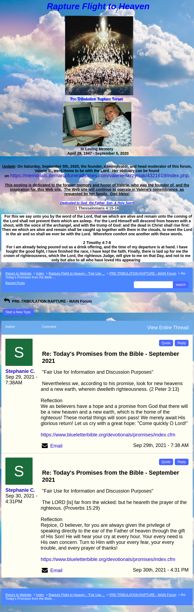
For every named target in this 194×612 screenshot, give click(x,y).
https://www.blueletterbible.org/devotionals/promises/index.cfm (108, 434)
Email (56, 446)
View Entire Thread (168, 327)
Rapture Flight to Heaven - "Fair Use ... (77, 273)
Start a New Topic (18, 312)
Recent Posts (15, 283)
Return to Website (18, 273)
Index (40, 273)
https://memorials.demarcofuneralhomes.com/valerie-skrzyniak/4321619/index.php (99, 175)
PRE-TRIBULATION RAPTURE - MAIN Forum (142, 273)
